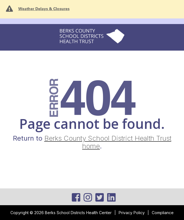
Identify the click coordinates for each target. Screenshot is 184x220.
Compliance (163, 212)
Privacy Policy (132, 212)
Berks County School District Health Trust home (107, 142)
